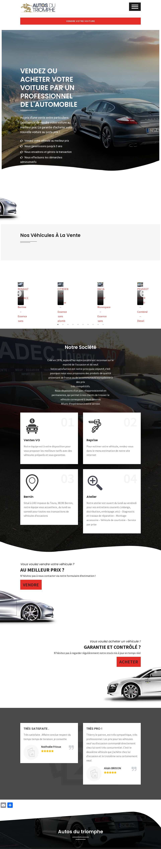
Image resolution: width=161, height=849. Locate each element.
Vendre (31, 584)
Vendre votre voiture (80, 21)
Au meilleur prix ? (42, 570)
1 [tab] (58, 324)
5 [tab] (78, 324)
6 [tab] (83, 324)
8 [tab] (93, 324)
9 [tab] (98, 324)
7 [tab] (88, 324)
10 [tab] (103, 324)
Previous (18, 293)
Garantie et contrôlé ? (112, 647)
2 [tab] (63, 324)
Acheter (128, 662)
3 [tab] (68, 324)
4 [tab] (73, 324)
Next (143, 293)
